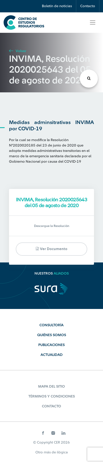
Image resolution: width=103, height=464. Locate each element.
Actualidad (52, 355)
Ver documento (51, 249)
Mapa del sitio (51, 386)
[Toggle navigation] (92, 22)
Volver (17, 51)
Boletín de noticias (57, 6)
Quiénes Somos (51, 335)
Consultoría (51, 325)
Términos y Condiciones (51, 396)
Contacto (87, 6)
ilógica (62, 452)
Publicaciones (51, 345)
